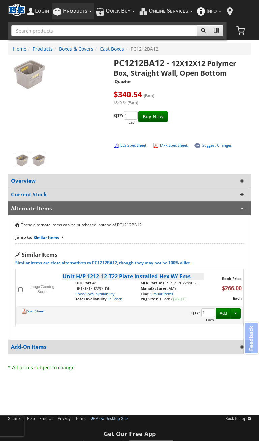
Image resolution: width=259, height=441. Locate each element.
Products (43, 49)
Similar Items (46, 237)
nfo (213, 11)
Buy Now (153, 116)
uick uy (120, 11)
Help (31, 419)
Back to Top (238, 419)
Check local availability (95, 293)
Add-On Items (128, 346)
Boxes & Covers (76, 49)
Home (19, 49)
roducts (77, 11)
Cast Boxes (112, 49)
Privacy (64, 419)
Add (223, 313)
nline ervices (171, 11)
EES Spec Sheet (133, 145)
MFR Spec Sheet (174, 145)
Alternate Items (128, 208)
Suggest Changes (217, 145)
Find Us (46, 419)
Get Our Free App (130, 434)
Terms (80, 419)
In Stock (115, 298)
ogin (42, 11)
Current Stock (128, 194)
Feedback (251, 338)
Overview (128, 180)
